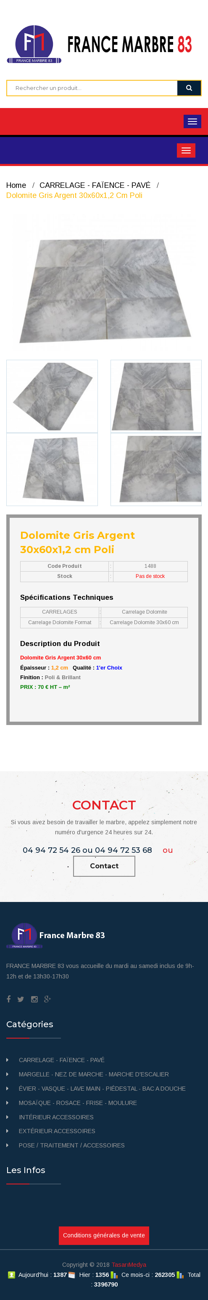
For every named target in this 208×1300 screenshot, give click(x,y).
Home (16, 185)
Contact (104, 866)
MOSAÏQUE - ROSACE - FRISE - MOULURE (78, 1103)
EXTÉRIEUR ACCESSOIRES (57, 1131)
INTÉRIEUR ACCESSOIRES (56, 1117)
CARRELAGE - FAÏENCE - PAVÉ (94, 185)
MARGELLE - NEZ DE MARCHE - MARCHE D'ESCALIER (94, 1074)
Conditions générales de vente (104, 1235)
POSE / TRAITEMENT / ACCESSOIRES (72, 1145)
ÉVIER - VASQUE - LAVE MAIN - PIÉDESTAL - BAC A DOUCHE (102, 1088)
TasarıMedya (128, 1264)
